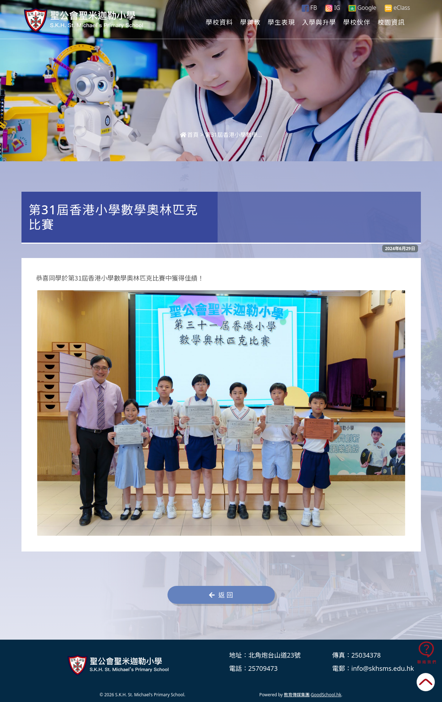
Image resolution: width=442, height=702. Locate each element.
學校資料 (219, 22)
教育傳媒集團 (297, 695)
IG (332, 7)
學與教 (250, 22)
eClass (397, 8)
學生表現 (281, 22)
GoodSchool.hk (326, 695)
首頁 (189, 135)
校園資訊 (391, 22)
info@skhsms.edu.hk (382, 668)
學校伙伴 (356, 22)
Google (362, 7)
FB (309, 7)
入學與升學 (319, 22)
